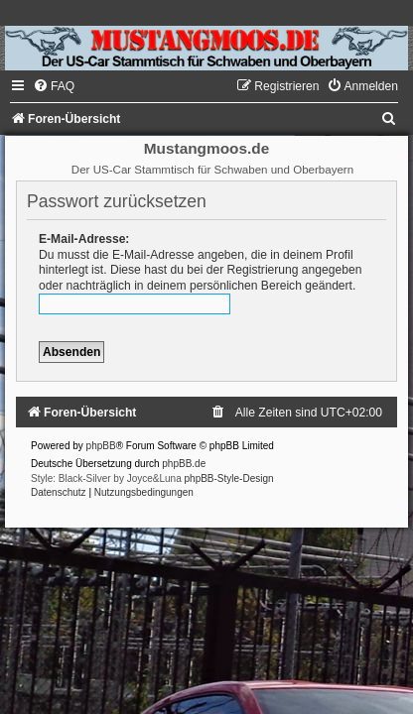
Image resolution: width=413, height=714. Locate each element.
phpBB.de (184, 463)
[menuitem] (53, 86)
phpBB (101, 445)
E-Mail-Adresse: (84, 239)
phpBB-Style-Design (229, 478)
